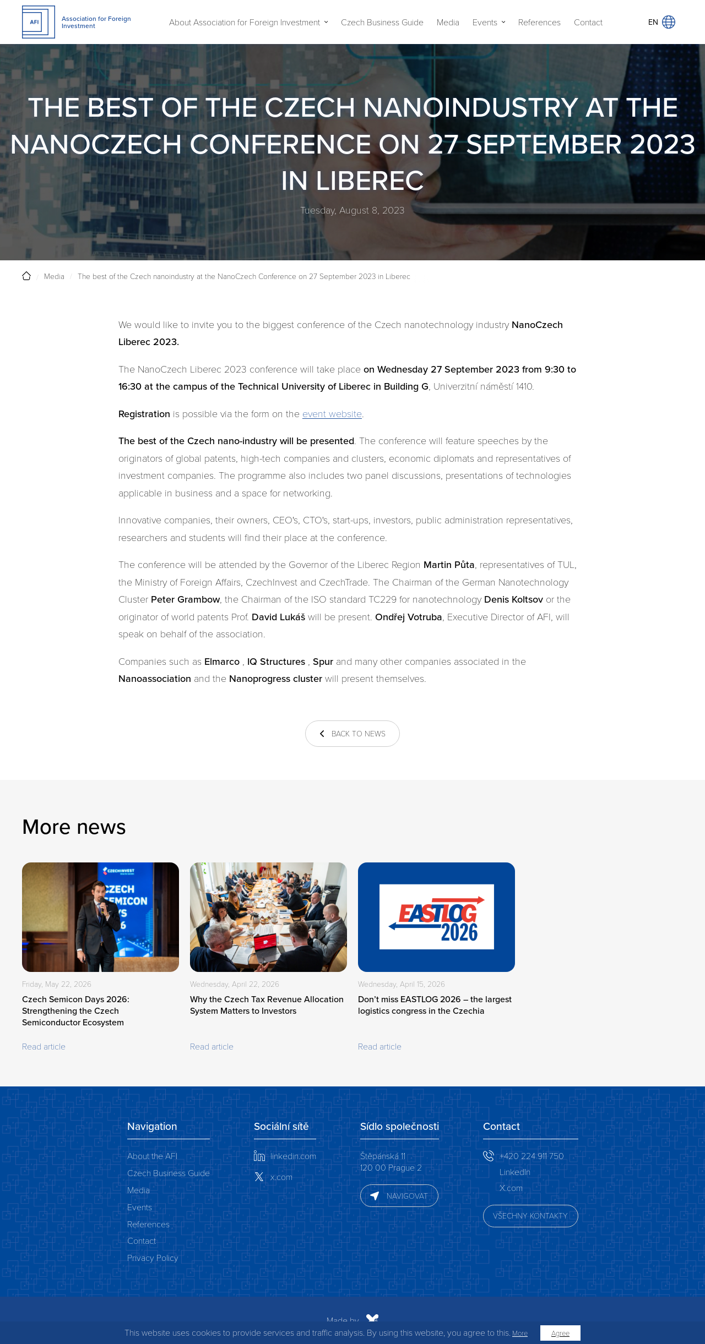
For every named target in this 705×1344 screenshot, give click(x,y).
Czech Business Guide (382, 22)
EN (661, 22)
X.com (511, 1187)
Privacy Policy (152, 1257)
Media (448, 22)
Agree (560, 1333)
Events (485, 22)
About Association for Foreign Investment (244, 22)
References (539, 22)
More (520, 1333)
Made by (234, 1320)
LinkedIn (515, 1171)
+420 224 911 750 (532, 1155)
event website (332, 413)
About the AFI (152, 1155)
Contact (588, 22)
